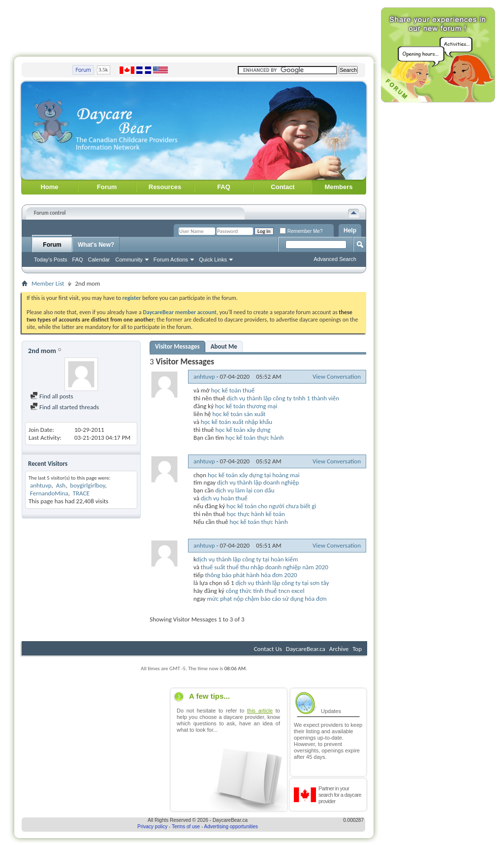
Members (338, 187)
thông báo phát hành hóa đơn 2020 (251, 575)
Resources (165, 187)
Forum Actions (171, 259)
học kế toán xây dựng (243, 429)
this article (260, 711)
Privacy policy (152, 826)
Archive (338, 648)
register (132, 297)
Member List (48, 283)
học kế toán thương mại (246, 406)
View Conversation (337, 376)
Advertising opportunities (231, 826)
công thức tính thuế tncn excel (265, 590)
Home (49, 187)
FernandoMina (49, 493)
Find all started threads (64, 407)
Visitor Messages (177, 346)
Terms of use (186, 826)
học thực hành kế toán (256, 514)
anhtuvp (41, 485)
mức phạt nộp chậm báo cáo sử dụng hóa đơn (267, 598)
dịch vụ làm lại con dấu (244, 490)
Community (129, 259)
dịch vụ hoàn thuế (224, 498)
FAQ (223, 187)
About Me (224, 346)
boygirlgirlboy (87, 485)
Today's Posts (50, 259)
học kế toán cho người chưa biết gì (271, 506)
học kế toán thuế (233, 390)
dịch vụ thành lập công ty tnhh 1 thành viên (283, 398)
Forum (107, 187)
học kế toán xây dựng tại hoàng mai (254, 475)
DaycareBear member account (180, 312)
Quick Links (213, 259)
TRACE (81, 493)
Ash (60, 485)
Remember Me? (301, 231)
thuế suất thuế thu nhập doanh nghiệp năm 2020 (264, 567)
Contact (282, 187)
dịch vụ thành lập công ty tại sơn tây (282, 582)
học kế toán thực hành (254, 437)
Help (350, 230)
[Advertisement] (194, 26)
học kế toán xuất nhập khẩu (236, 421)
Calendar (99, 259)
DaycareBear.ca (305, 648)
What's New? (96, 244)
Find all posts (51, 396)
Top (357, 648)
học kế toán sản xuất (238, 414)
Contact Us (268, 648)
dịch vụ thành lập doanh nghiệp (258, 482)
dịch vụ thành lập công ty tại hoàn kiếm (247, 559)
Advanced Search (335, 259)
